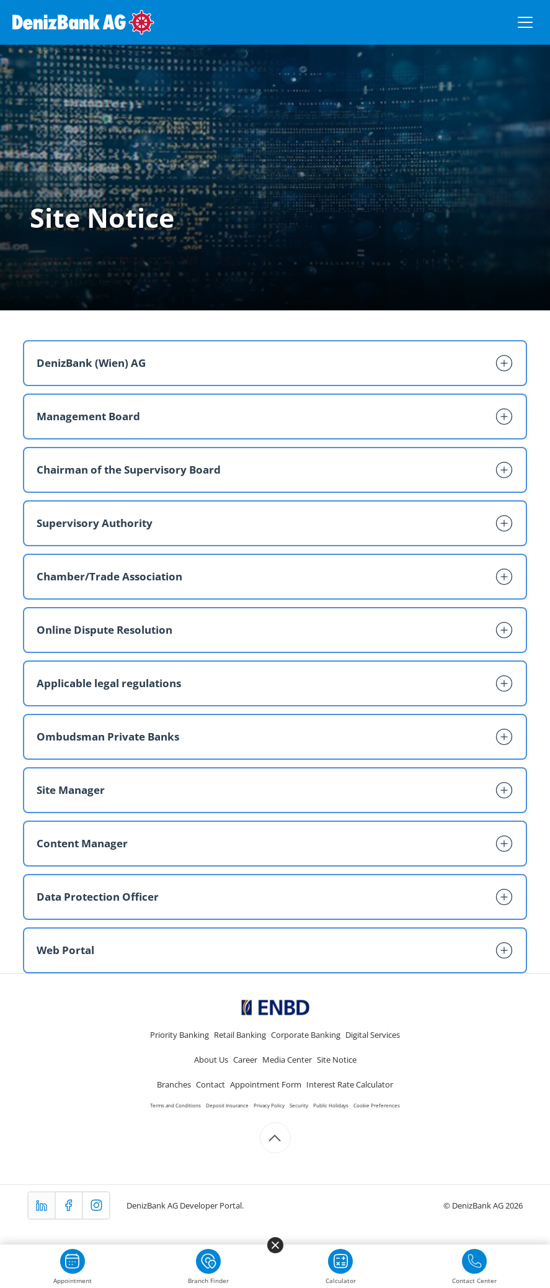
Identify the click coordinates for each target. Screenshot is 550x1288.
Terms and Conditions (175, 1105)
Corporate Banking (305, 1034)
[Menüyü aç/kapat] (525, 22)
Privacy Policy (269, 1105)
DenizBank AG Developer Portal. (185, 1205)
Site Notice (337, 1059)
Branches (174, 1084)
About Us (211, 1059)
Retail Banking (240, 1034)
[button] (274, 363)
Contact (210, 1084)
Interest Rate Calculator (349, 1084)
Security (299, 1105)
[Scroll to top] (275, 1137)
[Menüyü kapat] (275, 1245)
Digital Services (372, 1034)
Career (245, 1059)
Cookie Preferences (376, 1105)
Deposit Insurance (227, 1105)
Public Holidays (330, 1105)
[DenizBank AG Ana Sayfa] (83, 22)
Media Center (287, 1059)
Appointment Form (265, 1084)
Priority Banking (179, 1034)
